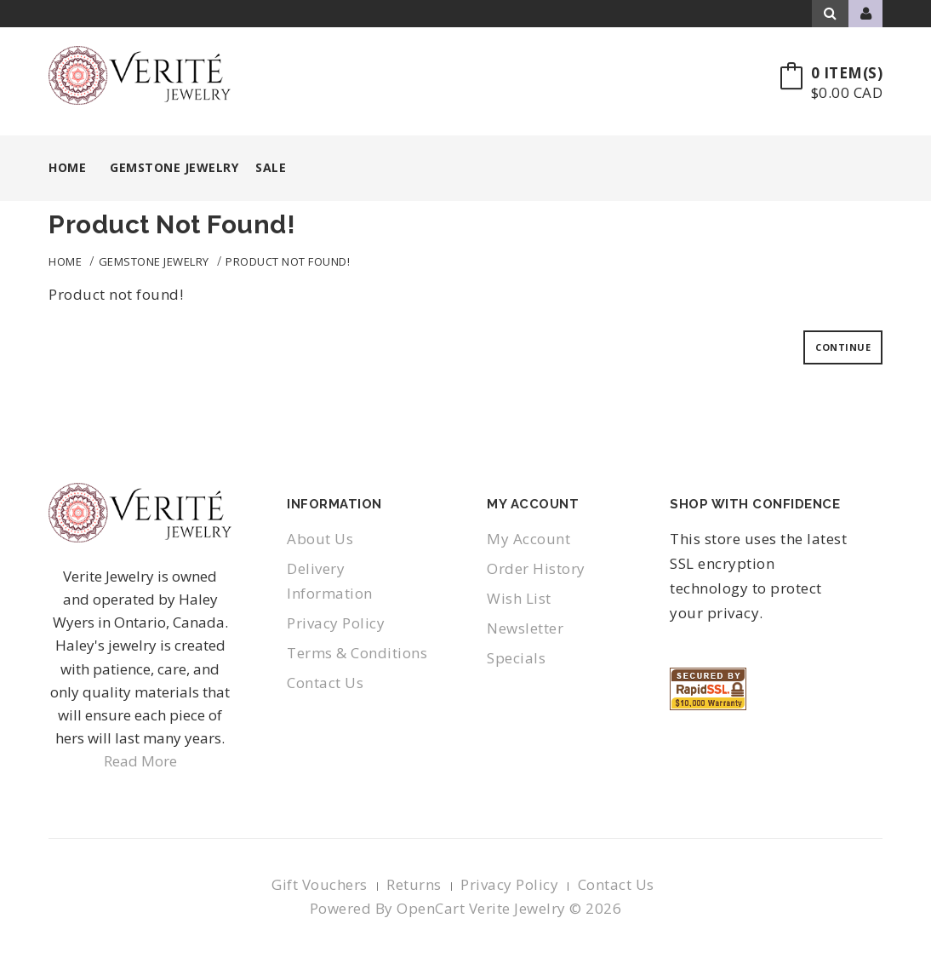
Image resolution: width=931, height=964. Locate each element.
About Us (320, 538)
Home (67, 167)
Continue (843, 347)
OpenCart (431, 908)
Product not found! (288, 261)
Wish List (519, 598)
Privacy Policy (336, 623)
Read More (140, 761)
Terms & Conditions (357, 653)
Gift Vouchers (319, 884)
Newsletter (525, 628)
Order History (536, 568)
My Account (528, 538)
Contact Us (325, 682)
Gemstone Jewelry (154, 261)
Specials (516, 658)
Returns (414, 884)
